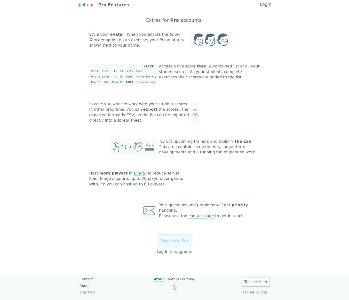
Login (265, 4)
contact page (201, 216)
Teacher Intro (255, 282)
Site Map (87, 292)
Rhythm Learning (174, 279)
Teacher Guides (254, 292)
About (84, 286)
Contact (86, 279)
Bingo (139, 173)
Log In (163, 251)
